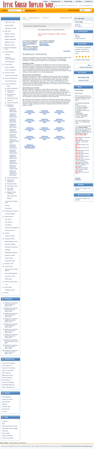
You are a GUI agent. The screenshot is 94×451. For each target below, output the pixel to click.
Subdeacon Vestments (10, 105)
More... (90, 65)
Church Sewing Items (11, 78)
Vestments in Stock (10, 28)
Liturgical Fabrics (10, 238)
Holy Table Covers (12, 186)
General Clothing (10, 213)
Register (77, 36)
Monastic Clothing (10, 244)
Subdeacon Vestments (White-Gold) (29, 138)
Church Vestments (33, 17)
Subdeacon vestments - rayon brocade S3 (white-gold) (12, 331)
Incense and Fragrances (12, 227)
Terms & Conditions (8, 438)
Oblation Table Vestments (11, 192)
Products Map (6, 406)
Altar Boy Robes (12, 184)
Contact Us (88, 1)
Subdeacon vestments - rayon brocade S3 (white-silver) (12, 304)
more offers (66, 51)
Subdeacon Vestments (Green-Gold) (59, 120)
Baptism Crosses (10, 34)
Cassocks (10, 100)
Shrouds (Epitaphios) (11, 273)
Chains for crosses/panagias (10, 58)
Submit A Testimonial (86, 67)
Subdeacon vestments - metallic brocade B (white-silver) (12, 320)
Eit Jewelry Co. (6, 380)
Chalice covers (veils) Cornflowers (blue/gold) (82, 165)
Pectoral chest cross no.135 (82, 157)
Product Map (68, 1)
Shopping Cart (55, 1)
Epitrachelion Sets (12, 98)
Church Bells (8, 64)
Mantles (9, 198)
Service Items (9, 266)
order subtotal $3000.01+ (30, 49)
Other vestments (12, 196)
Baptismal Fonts (9, 42)
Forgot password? (80, 38)
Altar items (8, 31)
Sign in (77, 35)
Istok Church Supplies (8, 363)
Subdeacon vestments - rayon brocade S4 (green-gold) (12, 346)
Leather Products (10, 236)
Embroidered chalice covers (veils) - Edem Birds (81, 169)
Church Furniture (10, 72)
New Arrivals (6, 409)
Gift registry (78, 26)
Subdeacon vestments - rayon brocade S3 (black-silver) (12, 352)
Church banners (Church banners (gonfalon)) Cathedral (82, 160)
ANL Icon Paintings (7, 370)
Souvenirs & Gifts (10, 276)
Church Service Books (11, 75)
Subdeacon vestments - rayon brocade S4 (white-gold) (12, 336)
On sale (4, 411)
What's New (86, 121)
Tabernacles (8, 279)
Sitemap (4, 404)
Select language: (80, 10)
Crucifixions (8, 208)
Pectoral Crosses (10, 255)
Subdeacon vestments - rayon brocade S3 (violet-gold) (12, 315)
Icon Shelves (8, 222)
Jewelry (7, 233)
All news (77, 178)
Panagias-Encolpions (11, 252)
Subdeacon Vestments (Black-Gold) (29, 112)
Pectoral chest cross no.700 (82, 154)
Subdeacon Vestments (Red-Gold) (30, 129)
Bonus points (6, 433)
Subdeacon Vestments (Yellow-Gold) (59, 138)
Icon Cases (8, 219)
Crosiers (7, 205)
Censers (7, 54)
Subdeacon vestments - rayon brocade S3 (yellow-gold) (12, 325)
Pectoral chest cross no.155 (82, 151)
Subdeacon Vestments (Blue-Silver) (30, 120)
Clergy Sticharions (12, 177)
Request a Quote (83, 80)
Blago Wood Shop (7, 375)
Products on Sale (10, 22)
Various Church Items (11, 281)
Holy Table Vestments (10, 189)
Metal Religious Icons (11, 241)
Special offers (6, 401)
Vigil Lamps (8, 287)
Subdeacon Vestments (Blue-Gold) (59, 112)
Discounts (5, 431)
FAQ (3, 423)
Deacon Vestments (12, 102)
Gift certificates (6, 397)
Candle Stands (9, 52)
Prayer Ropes (9, 258)
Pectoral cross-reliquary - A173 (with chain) (82, 142)
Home (24, 17)
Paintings (7, 249)
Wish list (77, 24)
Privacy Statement (7, 435)
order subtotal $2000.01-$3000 (44, 44)
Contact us (5, 421)
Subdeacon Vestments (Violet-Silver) (59, 129)
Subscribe (78, 179)
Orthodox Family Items (11, 247)
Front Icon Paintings (8, 382)
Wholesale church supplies (10, 428)
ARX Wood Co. (6, 372)
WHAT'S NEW (9, 25)
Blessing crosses (10, 45)
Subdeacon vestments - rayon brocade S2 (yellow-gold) (12, 309)
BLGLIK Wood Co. (7, 377)
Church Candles (9, 67)
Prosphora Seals (10, 261)
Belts (8, 86)
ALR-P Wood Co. (7, 365)
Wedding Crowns (10, 290)
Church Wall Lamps (10, 81)
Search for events (7, 399)
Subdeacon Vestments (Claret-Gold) (44, 120)
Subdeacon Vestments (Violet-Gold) (44, 129)
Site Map (78, 1)
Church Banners (9, 61)
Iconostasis (8, 225)
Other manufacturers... (8, 387)
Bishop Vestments (12, 88)
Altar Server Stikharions (10, 180)
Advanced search (30, 10)
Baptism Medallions (10, 39)
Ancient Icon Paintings (8, 368)
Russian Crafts (9, 263)
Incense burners (9, 230)
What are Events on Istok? (10, 426)
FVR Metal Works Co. (8, 385)
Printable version (64, 17)
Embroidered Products (11, 211)
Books (7, 292)
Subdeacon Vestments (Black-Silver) (44, 112)
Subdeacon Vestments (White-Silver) (44, 138)
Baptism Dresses (10, 36)
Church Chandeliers (11, 70)
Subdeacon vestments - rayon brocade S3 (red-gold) (12, 341)
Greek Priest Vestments (10, 91)
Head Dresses (9, 216)
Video (6, 284)
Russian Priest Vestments (11, 95)
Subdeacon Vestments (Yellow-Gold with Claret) (29, 146)
